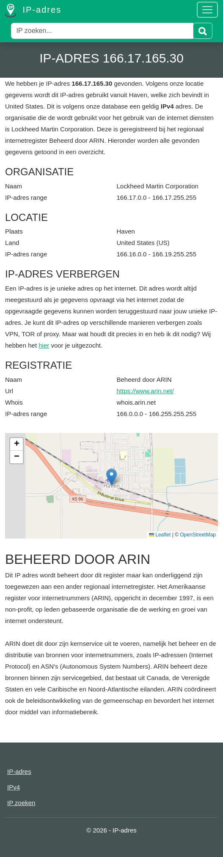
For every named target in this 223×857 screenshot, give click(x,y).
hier (44, 345)
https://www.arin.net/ (145, 390)
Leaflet (160, 535)
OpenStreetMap (198, 535)
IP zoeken (21, 802)
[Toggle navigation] (207, 10)
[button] (111, 477)
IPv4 (13, 787)
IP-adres (33, 10)
